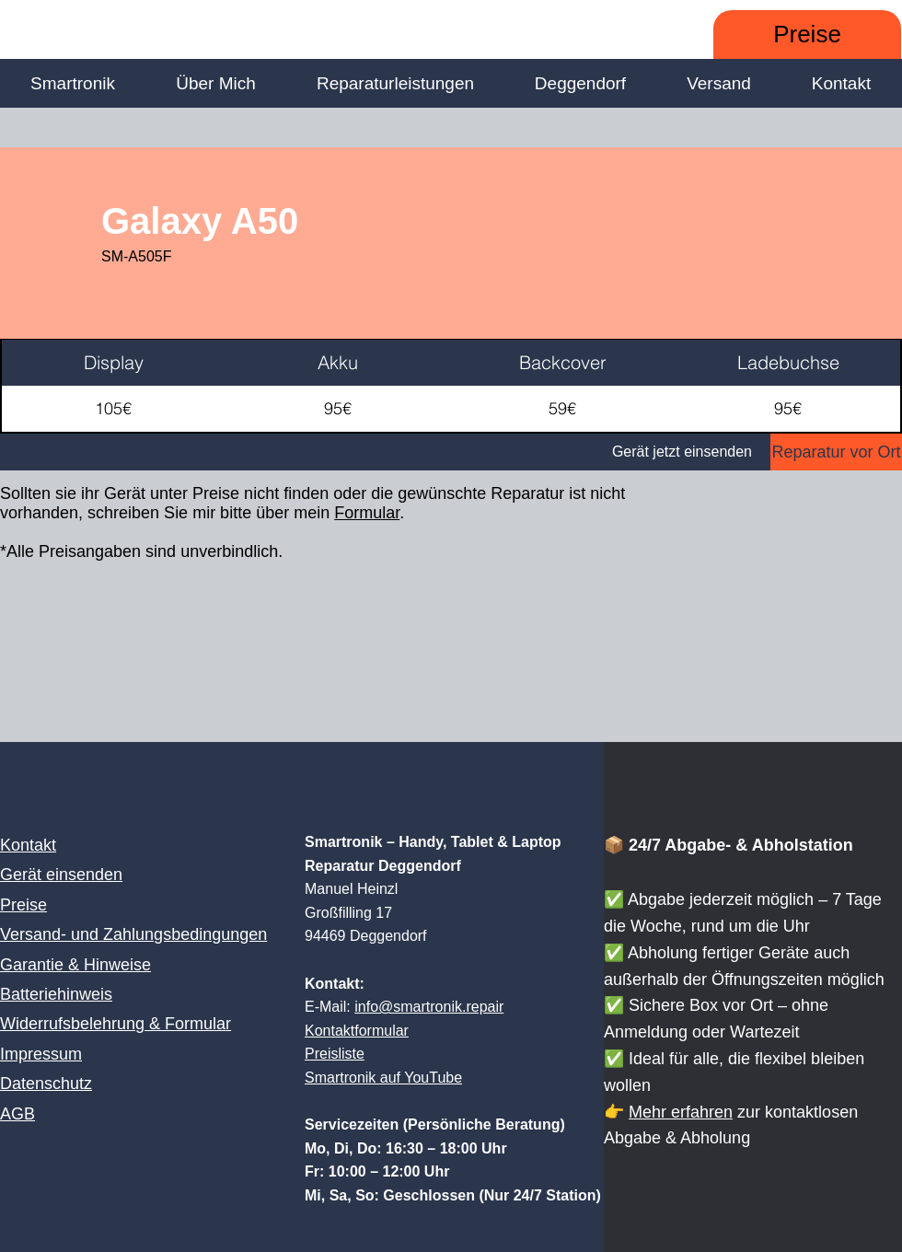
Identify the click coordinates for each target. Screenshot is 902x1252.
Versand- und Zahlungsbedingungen (133, 934)
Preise (23, 905)
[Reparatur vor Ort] (836, 452)
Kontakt (28, 845)
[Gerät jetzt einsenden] (385, 452)
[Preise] (807, 34)
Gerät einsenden (61, 874)
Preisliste (334, 1053)
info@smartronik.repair (428, 1006)
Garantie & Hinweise (75, 965)
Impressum (41, 1054)
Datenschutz (46, 1083)
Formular (366, 513)
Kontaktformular (357, 1030)
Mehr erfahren (681, 1112)
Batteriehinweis (56, 994)
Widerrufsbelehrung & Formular (115, 1023)
